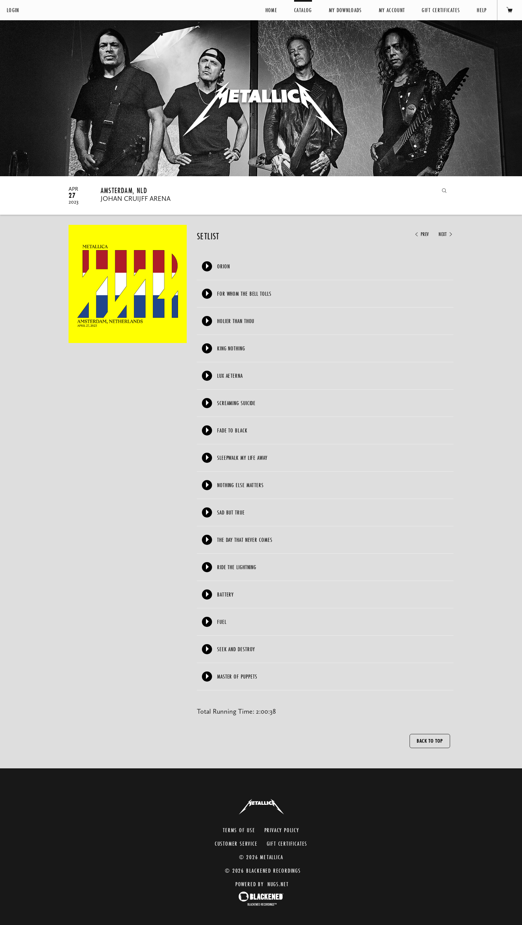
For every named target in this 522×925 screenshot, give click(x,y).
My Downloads (345, 10)
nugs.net (278, 884)
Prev (421, 234)
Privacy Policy (281, 830)
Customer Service (236, 843)
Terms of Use (239, 830)
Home (271, 10)
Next (446, 234)
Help (482, 10)
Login (13, 10)
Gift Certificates (441, 10)
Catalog (303, 10)
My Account (392, 10)
